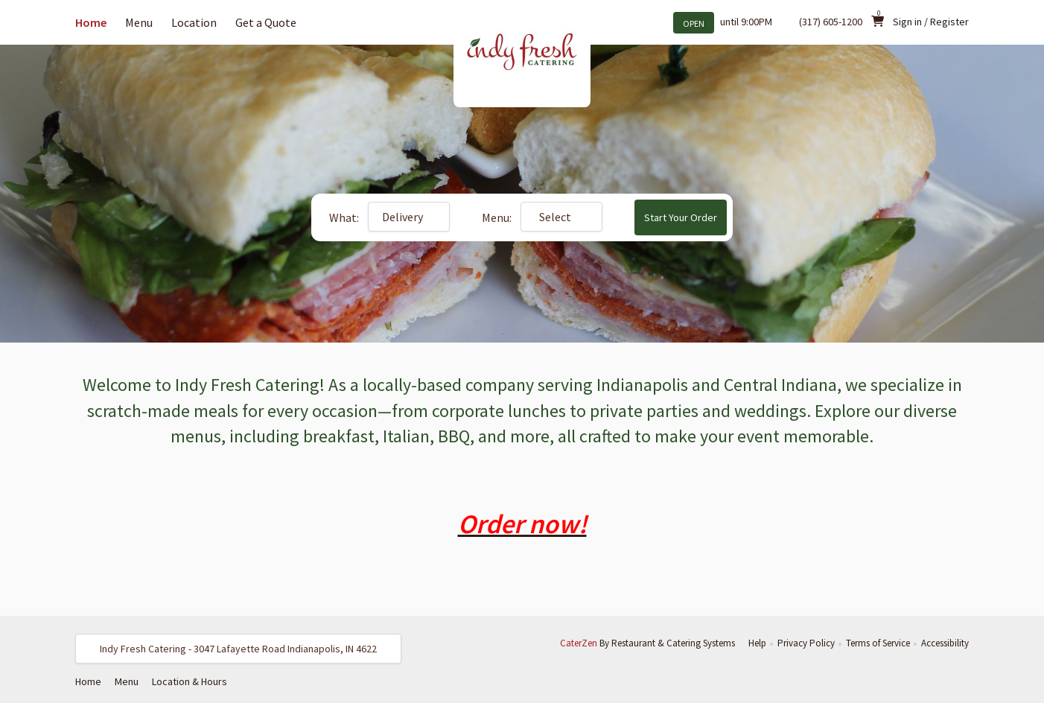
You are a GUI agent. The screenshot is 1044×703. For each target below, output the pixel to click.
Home (90, 22)
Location (194, 22)
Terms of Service (878, 643)
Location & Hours (189, 681)
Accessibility (945, 643)
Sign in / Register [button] (931, 21)
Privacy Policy (806, 643)
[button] (238, 649)
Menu (139, 22)
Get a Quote (265, 22)
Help (757, 643)
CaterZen (578, 643)
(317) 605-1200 (830, 21)
